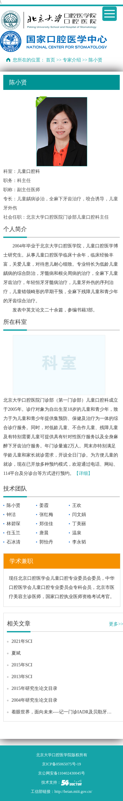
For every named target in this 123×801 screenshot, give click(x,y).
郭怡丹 (46, 542)
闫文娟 (79, 514)
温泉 (76, 532)
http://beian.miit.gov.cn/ (73, 791)
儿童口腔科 (28, 171)
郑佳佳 (46, 523)
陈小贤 (13, 505)
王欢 (76, 505)
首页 (50, 60)
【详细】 (83, 473)
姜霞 (44, 505)
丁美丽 (79, 523)
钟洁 (11, 514)
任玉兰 (13, 532)
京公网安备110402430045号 (61, 773)
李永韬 (79, 542)
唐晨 (44, 532)
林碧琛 (13, 523)
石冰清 (13, 542)
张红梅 (46, 514)
